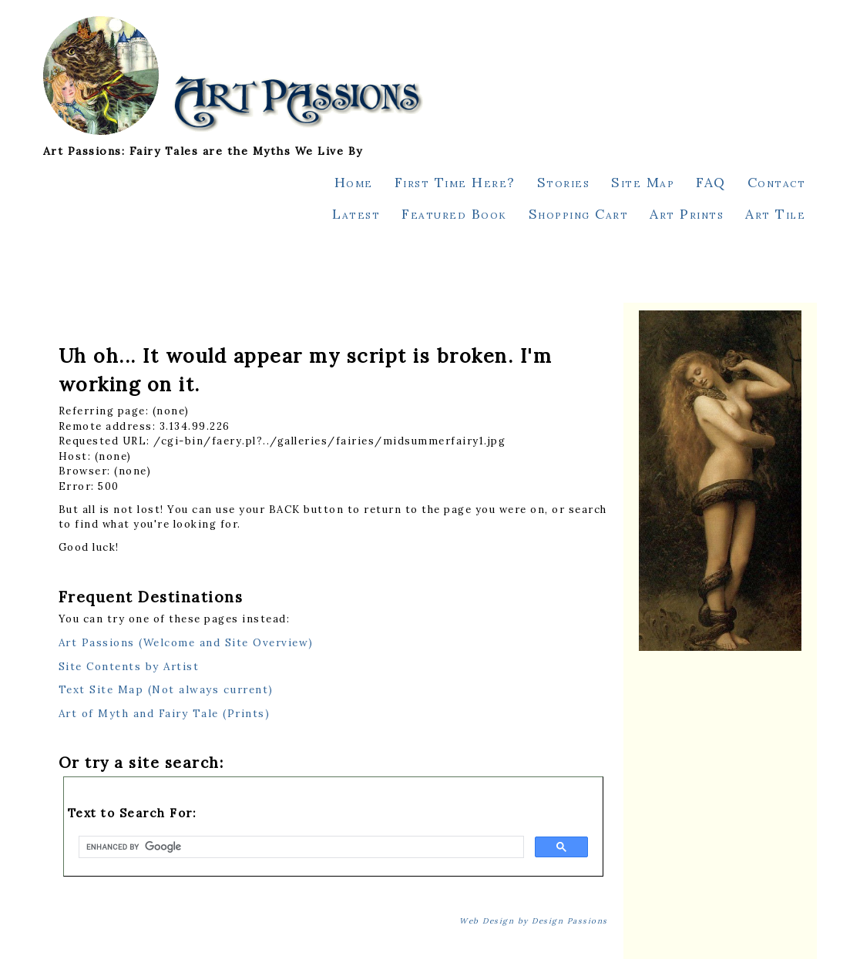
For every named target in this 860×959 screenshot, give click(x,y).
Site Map (642, 182)
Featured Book (454, 214)
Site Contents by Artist (129, 666)
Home (353, 182)
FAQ (711, 182)
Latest (356, 214)
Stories (563, 182)
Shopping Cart (579, 214)
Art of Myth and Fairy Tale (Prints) (164, 713)
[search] (299, 847)
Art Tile (775, 214)
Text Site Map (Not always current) (166, 689)
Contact (776, 182)
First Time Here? (455, 182)
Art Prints (687, 214)
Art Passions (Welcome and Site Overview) (186, 642)
